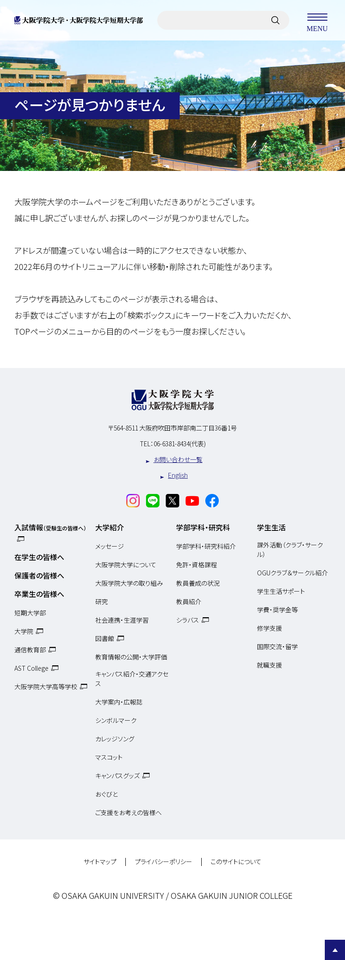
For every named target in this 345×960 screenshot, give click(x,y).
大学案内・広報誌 (118, 701)
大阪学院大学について (125, 564)
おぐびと (106, 794)
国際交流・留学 (277, 646)
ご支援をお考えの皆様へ (128, 812)
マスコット (109, 757)
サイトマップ (100, 862)
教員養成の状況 (198, 583)
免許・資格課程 (196, 564)
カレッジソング (114, 738)
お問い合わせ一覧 (178, 459)
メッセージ (109, 546)
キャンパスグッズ (117, 775)
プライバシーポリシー (163, 862)
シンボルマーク (116, 720)
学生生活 (271, 527)
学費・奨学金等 (277, 609)
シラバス (187, 619)
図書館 (104, 638)
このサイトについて (236, 862)
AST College (31, 668)
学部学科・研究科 (203, 527)
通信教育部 (30, 649)
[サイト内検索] (275, 20)
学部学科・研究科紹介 (206, 546)
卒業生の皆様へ (39, 593)
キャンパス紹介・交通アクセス (131, 678)
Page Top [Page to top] (335, 950)
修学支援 (269, 628)
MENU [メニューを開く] (317, 20)
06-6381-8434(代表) (180, 443)
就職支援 (269, 664)
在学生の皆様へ (39, 557)
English (178, 475)
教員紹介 (188, 601)
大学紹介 (109, 527)
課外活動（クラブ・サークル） (290, 549)
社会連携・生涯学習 (122, 619)
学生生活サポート (281, 591)
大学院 (23, 631)
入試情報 (50, 527)
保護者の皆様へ (39, 575)
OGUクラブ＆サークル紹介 (292, 572)
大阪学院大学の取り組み (129, 583)
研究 (101, 601)
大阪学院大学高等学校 (45, 686)
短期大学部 (30, 612)
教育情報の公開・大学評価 (131, 656)
